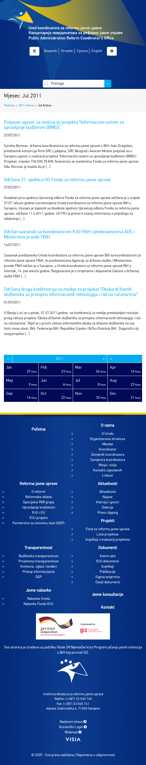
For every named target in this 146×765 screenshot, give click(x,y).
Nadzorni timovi (73, 721)
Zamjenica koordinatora (107, 460)
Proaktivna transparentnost (39, 561)
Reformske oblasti (38, 497)
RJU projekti (38, 518)
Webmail (73, 732)
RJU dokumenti (107, 561)
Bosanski (50, 51)
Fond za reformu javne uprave (108, 529)
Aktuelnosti (107, 483)
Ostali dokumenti (107, 582)
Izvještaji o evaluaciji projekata (108, 539)
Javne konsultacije (107, 594)
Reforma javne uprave (38, 483)
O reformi (38, 491)
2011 (59, 359)
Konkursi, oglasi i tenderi (38, 566)
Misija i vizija (108, 465)
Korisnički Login (73, 726)
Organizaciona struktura (107, 439)
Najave (107, 497)
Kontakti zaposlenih (107, 470)
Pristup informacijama (38, 571)
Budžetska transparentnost (38, 556)
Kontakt (107, 607)
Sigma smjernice (107, 577)
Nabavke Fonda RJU (38, 604)
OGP (38, 577)
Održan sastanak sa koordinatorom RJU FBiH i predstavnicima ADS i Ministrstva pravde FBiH (69, 234)
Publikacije (107, 571)
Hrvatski (67, 51)
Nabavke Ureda (38, 598)
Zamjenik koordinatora (107, 454)
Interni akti (107, 556)
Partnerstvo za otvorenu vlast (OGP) (38, 523)
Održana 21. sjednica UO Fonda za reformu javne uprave (57, 179)
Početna (9, 105)
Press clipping (108, 512)
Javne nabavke (38, 590)
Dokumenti (107, 547)
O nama (107, 425)
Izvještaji (107, 566)
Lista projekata (107, 534)
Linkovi (107, 475)
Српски (82, 51)
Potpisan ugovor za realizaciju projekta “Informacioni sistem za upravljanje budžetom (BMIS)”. (64, 124)
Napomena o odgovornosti (95, 755)
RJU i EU (38, 512)
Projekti (107, 520)
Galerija (107, 507)
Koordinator (108, 449)
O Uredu (108, 433)
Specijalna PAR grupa (38, 502)
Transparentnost (38, 547)
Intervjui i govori (107, 502)
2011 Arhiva (26, 105)
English (97, 51)
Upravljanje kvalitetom (38, 507)
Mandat (107, 444)
